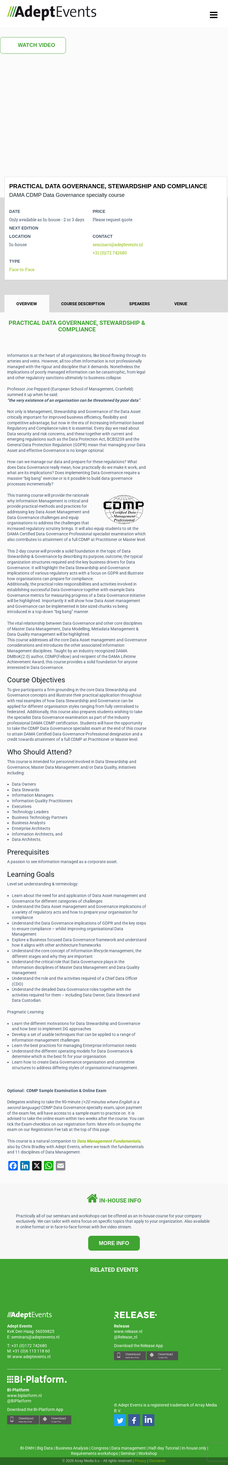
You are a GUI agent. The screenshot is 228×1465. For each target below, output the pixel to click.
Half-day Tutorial (163, 1448)
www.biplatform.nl (24, 1395)
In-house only (194, 1448)
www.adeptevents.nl (31, 1356)
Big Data (45, 1448)
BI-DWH (27, 1448)
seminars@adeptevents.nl (118, 244)
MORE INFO (114, 1243)
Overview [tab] (26, 303)
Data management (128, 1448)
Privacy (140, 1461)
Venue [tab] (180, 303)
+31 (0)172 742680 (110, 253)
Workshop (147, 1453)
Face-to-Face (21, 269)
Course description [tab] (83, 303)
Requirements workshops (94, 1453)
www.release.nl (128, 1331)
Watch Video (33, 45)
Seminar (128, 1453)
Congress (100, 1448)
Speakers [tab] (139, 303)
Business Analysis (72, 1448)
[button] (120, 1420)
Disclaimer (157, 1461)
